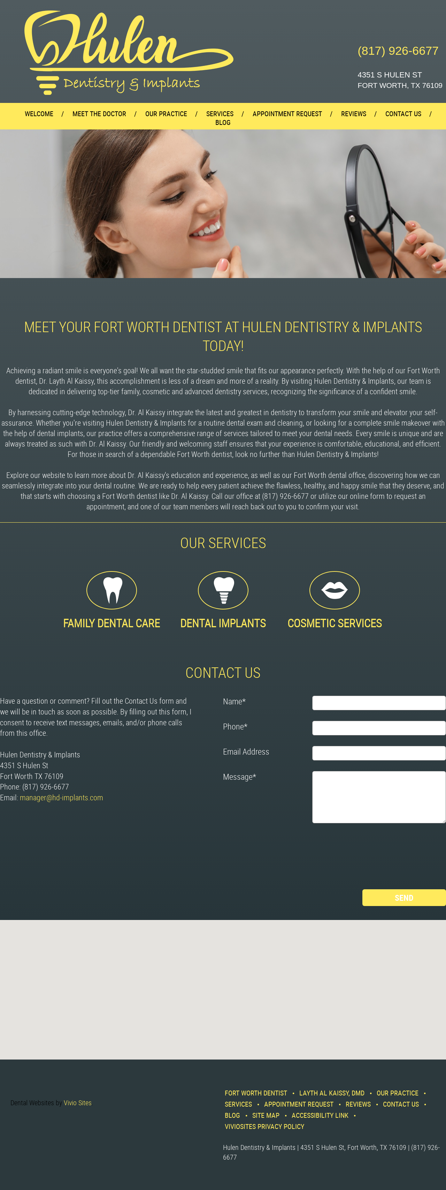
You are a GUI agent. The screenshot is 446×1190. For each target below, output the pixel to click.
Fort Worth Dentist (256, 1093)
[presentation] (251, 859)
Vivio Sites (78, 1102)
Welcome (39, 113)
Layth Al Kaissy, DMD (331, 1093)
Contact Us (403, 113)
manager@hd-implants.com (61, 797)
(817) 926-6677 (398, 50)
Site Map (265, 1115)
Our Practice (166, 113)
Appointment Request (287, 113)
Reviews (353, 113)
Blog (223, 122)
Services (219, 113)
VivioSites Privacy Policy (264, 1126)
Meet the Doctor (99, 113)
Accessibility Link (320, 1115)
